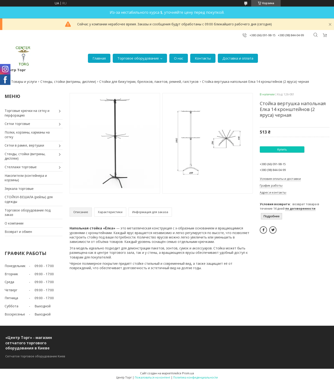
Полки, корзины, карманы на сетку (27, 134)
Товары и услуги (24, 81)
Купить (282, 149)
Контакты (203, 58)
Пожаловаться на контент (152, 377)
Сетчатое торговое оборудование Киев (35, 356)
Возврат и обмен (18, 231)
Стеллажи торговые (21, 167)
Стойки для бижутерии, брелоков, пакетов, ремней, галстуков (149, 81)
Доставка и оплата (237, 58)
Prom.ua (188, 373)
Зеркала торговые (19, 188)
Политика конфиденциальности (195, 377)
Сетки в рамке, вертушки (24, 145)
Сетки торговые (17, 123)
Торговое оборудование (138, 58)
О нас (178, 58)
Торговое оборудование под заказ (28, 212)
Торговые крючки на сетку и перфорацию (27, 112)
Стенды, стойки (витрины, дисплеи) (68, 81)
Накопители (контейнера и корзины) (26, 177)
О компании (14, 223)
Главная (99, 58)
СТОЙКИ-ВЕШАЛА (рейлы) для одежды (29, 199)
